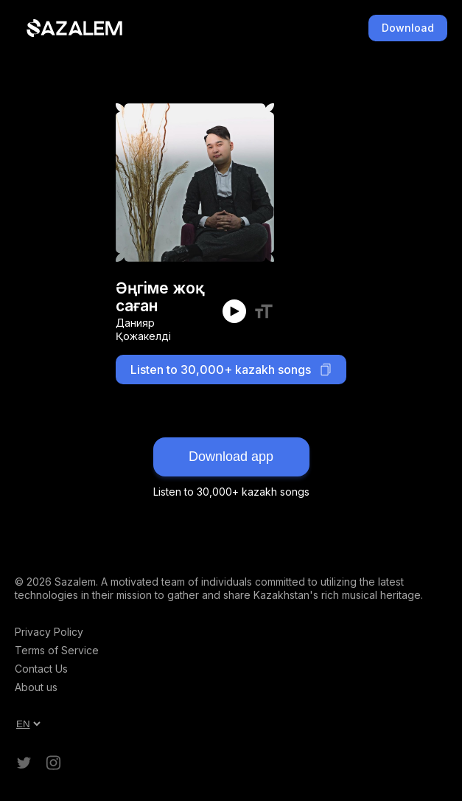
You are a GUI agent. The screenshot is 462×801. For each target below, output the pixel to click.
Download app (231, 456)
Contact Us (41, 668)
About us (36, 687)
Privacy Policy (49, 631)
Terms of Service (57, 650)
